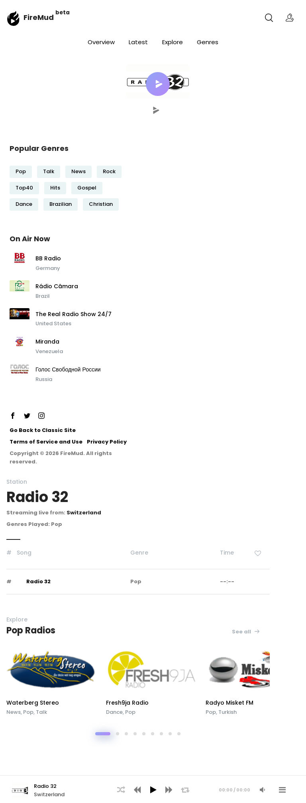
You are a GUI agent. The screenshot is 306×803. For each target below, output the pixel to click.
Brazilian (60, 204)
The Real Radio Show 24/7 (73, 314)
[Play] (153, 790)
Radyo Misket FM (229, 703)
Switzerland (84, 512)
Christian (101, 204)
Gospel (86, 187)
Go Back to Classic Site (43, 430)
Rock (109, 171)
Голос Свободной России (68, 369)
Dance (24, 204)
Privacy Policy (107, 441)
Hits (55, 187)
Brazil (42, 296)
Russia (43, 379)
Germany (47, 268)
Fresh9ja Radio (127, 703)
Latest (138, 42)
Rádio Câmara (56, 286)
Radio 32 (38, 581)
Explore (172, 42)
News (78, 171)
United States (53, 323)
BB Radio (48, 258)
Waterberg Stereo (32, 703)
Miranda (47, 342)
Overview (101, 42)
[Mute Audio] (262, 790)
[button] (158, 84)
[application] (153, 789)
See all (246, 631)
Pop (21, 171)
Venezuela (49, 351)
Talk (48, 171)
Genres (207, 42)
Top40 (24, 187)
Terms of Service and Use (46, 441)
